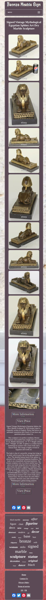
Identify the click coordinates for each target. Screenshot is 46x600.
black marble (15, 520)
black (31, 565)
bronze (25, 541)
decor (35, 532)
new (19, 528)
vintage (26, 528)
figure (13, 523)
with (35, 542)
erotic (14, 537)
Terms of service (24, 586)
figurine (32, 523)
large (14, 566)
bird (37, 528)
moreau (26, 520)
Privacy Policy (24, 583)
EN (22, 590)
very (31, 553)
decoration (15, 561)
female (24, 561)
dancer (21, 565)
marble (21, 551)
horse (19, 537)
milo (22, 547)
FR (26, 590)
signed (33, 546)
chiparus (14, 543)
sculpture (18, 556)
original (33, 560)
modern (21, 532)
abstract (12, 532)
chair (21, 524)
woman (13, 547)
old (28, 533)
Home (24, 575)
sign (32, 528)
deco (12, 527)
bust (34, 537)
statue (33, 556)
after (34, 519)
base (27, 536)
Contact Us (24, 579)
